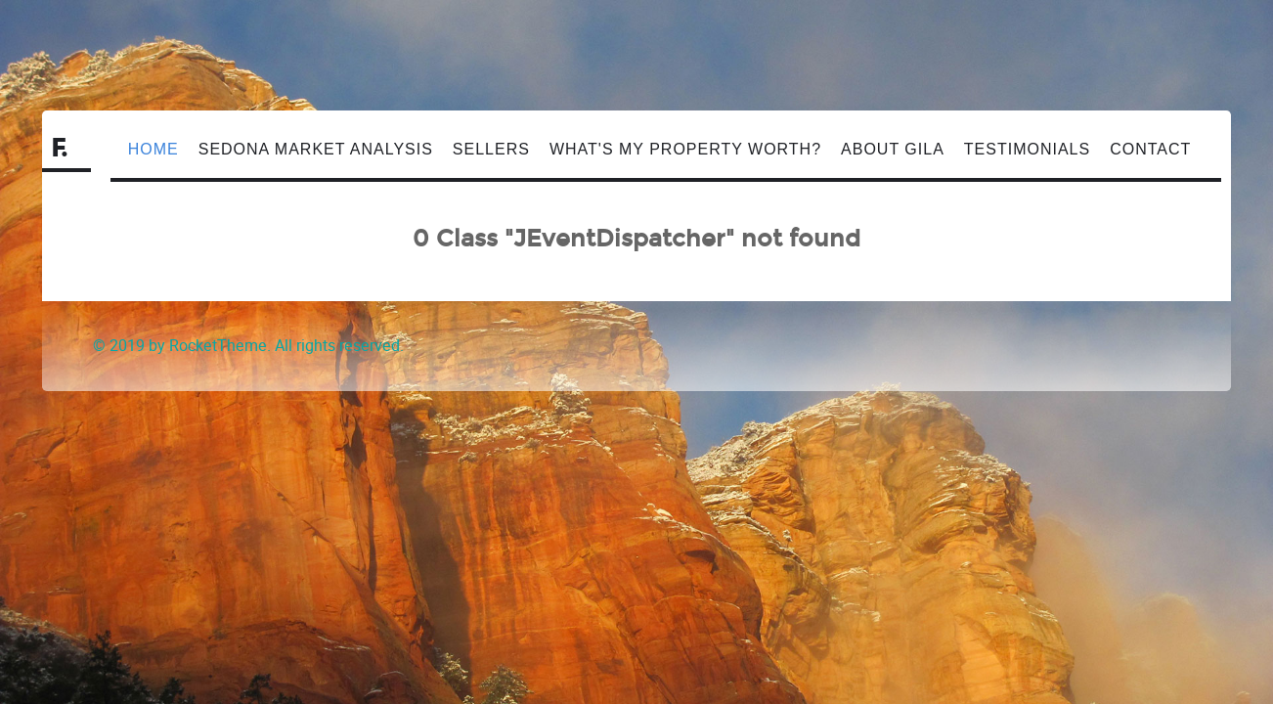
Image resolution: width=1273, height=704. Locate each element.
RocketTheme (218, 345)
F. (60, 148)
